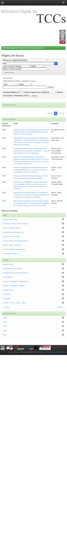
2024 (5, 326)
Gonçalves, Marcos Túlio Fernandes (15, 224)
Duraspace (41, 352)
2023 (5, 330)
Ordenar (60, 92)
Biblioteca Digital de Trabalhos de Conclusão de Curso (23, 48)
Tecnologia (7, 294)
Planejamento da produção (12, 268)
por (4, 63)
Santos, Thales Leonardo (11, 245)
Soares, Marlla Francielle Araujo (14, 249)
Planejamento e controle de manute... (16, 273)
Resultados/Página (10, 92)
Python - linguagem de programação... (16, 281)
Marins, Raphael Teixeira (11, 228)
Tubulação (6, 298)
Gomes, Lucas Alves (10, 219)
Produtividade (8, 277)
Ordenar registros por (32, 92)
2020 (5, 335)
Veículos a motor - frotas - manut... (15, 303)
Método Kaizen (8, 264)
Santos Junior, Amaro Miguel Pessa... (16, 241)
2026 (5, 318)
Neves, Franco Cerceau (11, 236)
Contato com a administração (56, 352)
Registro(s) (19, 95)
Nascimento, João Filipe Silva (13, 232)
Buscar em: (7, 60)
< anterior (6, 307)
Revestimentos (8, 290)
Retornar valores (9, 72)
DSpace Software (14, 352)
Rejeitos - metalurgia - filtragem (14, 286)
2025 (5, 322)
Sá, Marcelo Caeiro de (11, 254)
